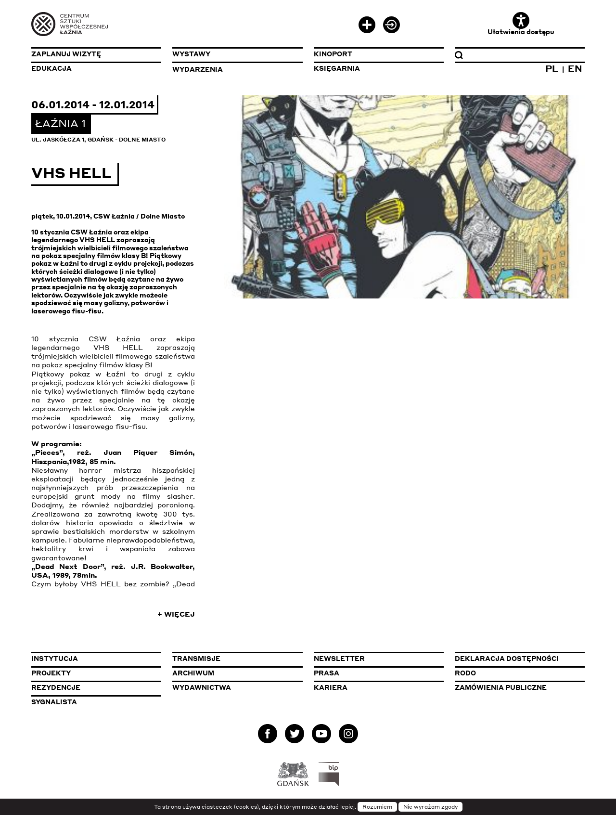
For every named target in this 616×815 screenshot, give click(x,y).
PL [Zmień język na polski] (551, 68)
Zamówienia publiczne (520, 687)
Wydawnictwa (201, 687)
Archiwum (193, 673)
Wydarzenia (197, 69)
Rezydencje (55, 687)
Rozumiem (377, 806)
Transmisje (237, 658)
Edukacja (51, 68)
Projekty (51, 673)
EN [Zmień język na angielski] (575, 68)
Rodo (465, 673)
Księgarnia (337, 68)
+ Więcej (176, 613)
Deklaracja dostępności (507, 658)
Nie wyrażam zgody (430, 806)
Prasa (326, 673)
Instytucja (54, 658)
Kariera (330, 687)
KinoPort (333, 54)
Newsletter (339, 658)
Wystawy (191, 54)
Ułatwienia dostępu (521, 24)
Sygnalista (54, 702)
